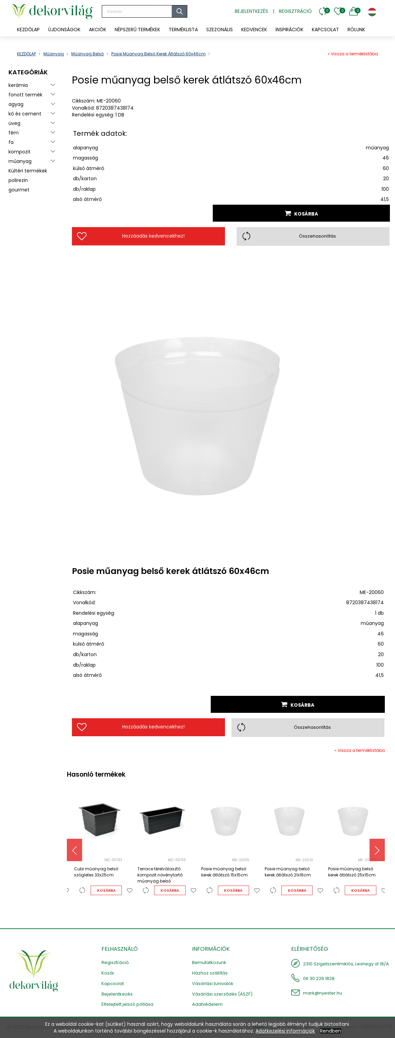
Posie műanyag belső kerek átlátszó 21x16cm (288, 872)
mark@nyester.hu (322, 993)
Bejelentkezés (251, 11)
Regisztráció (295, 11)
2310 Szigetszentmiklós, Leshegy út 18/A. (346, 964)
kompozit (19, 151)
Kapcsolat (112, 983)
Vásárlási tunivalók (212, 983)
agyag (15, 104)
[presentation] (74, 850)
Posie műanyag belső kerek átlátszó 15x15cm (224, 872)
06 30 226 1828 (319, 978)
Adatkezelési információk (285, 1030)
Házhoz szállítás (210, 973)
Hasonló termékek (96, 774)
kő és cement (24, 113)
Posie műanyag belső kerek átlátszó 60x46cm (158, 54)
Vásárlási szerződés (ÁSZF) (222, 994)
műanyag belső (87, 54)
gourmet (19, 189)
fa (11, 142)
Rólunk (356, 29)
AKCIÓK (97, 29)
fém (13, 132)
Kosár (107, 973)
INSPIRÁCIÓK (289, 29)
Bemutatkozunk (209, 962)
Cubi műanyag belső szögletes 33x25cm (96, 872)
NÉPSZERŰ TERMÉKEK (137, 29)
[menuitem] (64, 29)
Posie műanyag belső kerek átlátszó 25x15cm (352, 872)
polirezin (18, 180)
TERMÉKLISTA (183, 29)
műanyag (53, 54)
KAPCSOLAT (325, 29)
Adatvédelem (207, 1004)
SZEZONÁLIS (219, 29)
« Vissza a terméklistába (353, 54)
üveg (14, 123)
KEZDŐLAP (28, 29)
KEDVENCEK (254, 29)
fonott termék (25, 94)
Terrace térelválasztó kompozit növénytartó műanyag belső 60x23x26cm (160, 875)
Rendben (330, 1031)
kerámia (18, 85)
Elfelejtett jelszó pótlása (127, 1004)
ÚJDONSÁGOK (64, 29)
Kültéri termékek (27, 170)
